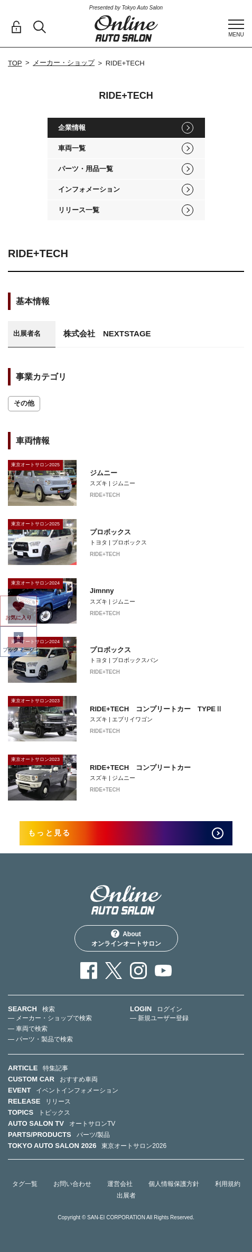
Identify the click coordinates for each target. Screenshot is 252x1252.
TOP (15, 63)
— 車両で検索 (28, 1028)
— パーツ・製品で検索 (40, 1039)
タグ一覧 (25, 1184)
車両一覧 (72, 148)
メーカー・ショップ (64, 63)
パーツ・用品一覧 (85, 169)
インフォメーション (89, 189)
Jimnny (102, 591)
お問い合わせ (72, 1184)
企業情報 (72, 127)
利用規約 (227, 1184)
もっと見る (49, 833)
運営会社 (120, 1184)
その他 (24, 403)
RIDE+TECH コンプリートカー (140, 767)
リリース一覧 (78, 210)
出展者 (126, 1195)
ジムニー (103, 473)
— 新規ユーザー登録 (159, 1018)
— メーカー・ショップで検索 (50, 1018)
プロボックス (110, 532)
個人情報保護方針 (173, 1184)
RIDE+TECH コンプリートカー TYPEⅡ (156, 709)
